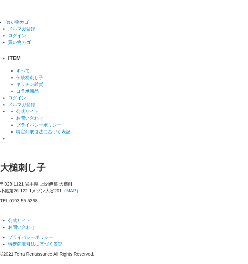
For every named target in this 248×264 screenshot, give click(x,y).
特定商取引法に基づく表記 (43, 131)
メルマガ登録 (21, 104)
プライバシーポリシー (38, 124)
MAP (71, 190)
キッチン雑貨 (29, 84)
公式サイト (27, 111)
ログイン (17, 35)
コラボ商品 (27, 91)
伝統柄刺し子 (29, 77)
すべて (23, 70)
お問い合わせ (29, 118)
